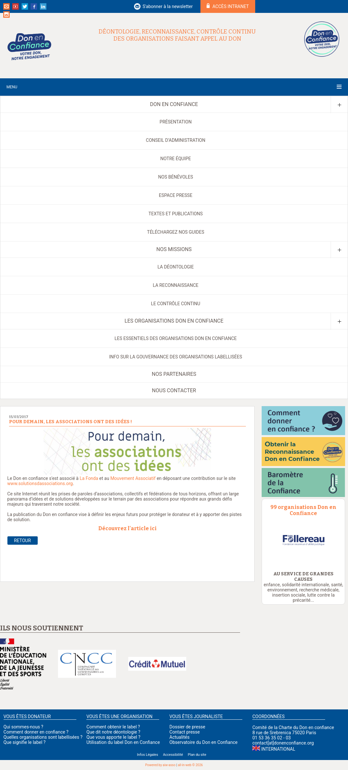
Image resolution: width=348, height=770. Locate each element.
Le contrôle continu (175, 303)
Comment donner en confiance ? (36, 732)
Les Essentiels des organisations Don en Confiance (175, 338)
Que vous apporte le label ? (113, 737)
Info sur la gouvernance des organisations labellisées (175, 356)
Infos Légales (147, 755)
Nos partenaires (174, 374)
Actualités (179, 737)
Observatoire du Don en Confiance (203, 742)
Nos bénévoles (175, 177)
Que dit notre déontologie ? (113, 732)
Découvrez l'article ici (127, 528)
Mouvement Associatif (132, 478)
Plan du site (197, 755)
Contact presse (184, 732)
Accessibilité (173, 755)
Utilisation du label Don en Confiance (123, 742)
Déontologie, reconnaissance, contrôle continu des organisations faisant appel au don (177, 35)
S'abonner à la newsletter (167, 6)
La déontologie (176, 266)
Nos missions (173, 249)
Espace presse (175, 195)
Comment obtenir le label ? (113, 726)
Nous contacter (174, 390)
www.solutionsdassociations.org (40, 483)
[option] (303, 540)
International (278, 749)
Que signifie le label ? (25, 742)
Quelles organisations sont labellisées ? (43, 737)
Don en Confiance (174, 104)
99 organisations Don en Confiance (303, 510)
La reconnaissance (175, 285)
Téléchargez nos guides (175, 232)
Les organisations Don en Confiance (174, 321)
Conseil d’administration (175, 140)
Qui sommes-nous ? (23, 726)
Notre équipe (175, 158)
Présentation (175, 121)
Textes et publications (176, 213)
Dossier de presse (187, 726)
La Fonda (89, 478)
